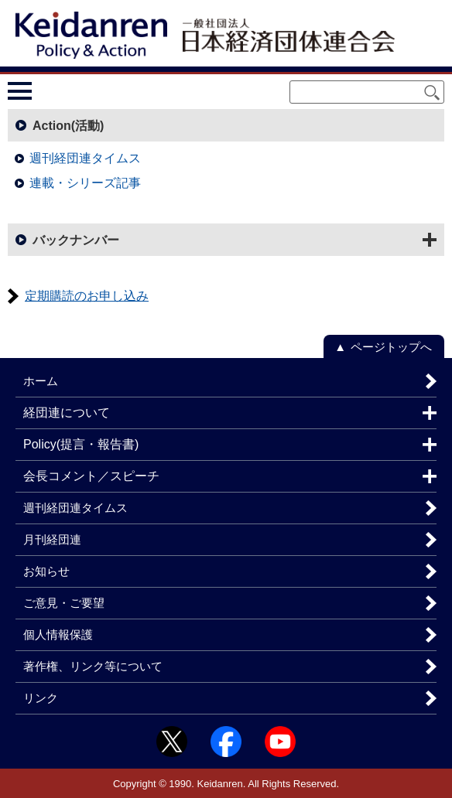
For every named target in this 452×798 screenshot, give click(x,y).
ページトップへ (391, 346)
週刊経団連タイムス (85, 158)
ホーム (40, 380)
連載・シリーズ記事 (85, 182)
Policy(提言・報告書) (81, 444)
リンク (40, 697)
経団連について (66, 412)
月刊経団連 (52, 539)
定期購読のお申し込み (87, 295)
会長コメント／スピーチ (91, 476)
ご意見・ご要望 (63, 602)
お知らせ (46, 571)
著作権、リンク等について (93, 666)
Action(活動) (68, 125)
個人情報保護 (58, 634)
